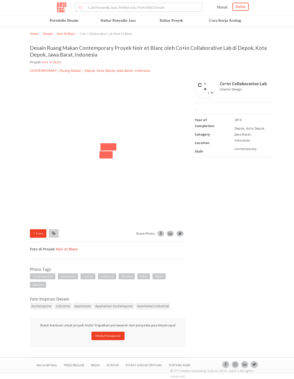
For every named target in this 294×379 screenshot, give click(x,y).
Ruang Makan (70, 70)
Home (34, 34)
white (159, 276)
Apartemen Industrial (153, 306)
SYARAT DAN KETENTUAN (144, 365)
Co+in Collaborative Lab (243, 83)
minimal (127, 276)
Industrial (63, 306)
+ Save (38, 233)
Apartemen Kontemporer (114, 306)
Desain (48, 34)
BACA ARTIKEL (47, 365)
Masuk (222, 7)
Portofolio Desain (64, 20)
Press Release (74, 365)
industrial (107, 276)
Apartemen (82, 306)
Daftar (240, 6)
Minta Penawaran (108, 336)
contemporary (43, 276)
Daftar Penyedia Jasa (118, 20)
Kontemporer (41, 306)
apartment (68, 276)
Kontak (113, 365)
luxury (88, 276)
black (143, 276)
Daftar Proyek (171, 20)
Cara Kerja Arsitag (225, 20)
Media (96, 365)
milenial (38, 285)
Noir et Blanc (66, 34)
